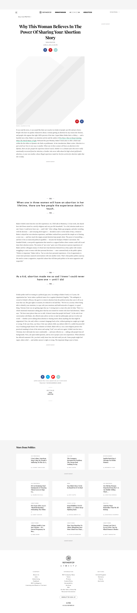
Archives (68, 585)
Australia (101, 581)
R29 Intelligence (36, 583)
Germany (101, 577)
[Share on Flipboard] (53, 377)
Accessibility (68, 583)
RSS (68, 587)
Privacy (68, 579)
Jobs (36, 577)
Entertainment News (54, 383)
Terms (68, 577)
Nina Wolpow (50, 42)
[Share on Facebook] (45, 50)
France (101, 579)
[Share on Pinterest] (50, 50)
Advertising (36, 579)
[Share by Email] (56, 50)
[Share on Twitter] (48, 377)
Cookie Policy (68, 581)
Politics (42, 383)
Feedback (36, 581)
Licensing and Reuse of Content (36, 585)
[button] (111, 14)
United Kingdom (101, 575)
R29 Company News (68, 575)
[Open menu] (16, 12)
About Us (36, 575)
